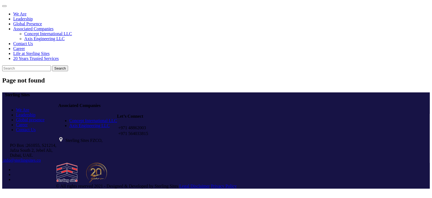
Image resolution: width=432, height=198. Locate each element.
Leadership (23, 18)
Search (60, 68)
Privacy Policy (224, 186)
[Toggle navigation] (4, 6)
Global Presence (27, 23)
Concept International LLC (48, 33)
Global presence (30, 119)
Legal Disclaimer (194, 186)
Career (19, 48)
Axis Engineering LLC (44, 38)
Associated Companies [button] (33, 28)
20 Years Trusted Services (36, 58)
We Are (19, 14)
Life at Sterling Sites (31, 53)
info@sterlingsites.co (21, 160)
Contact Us (23, 43)
